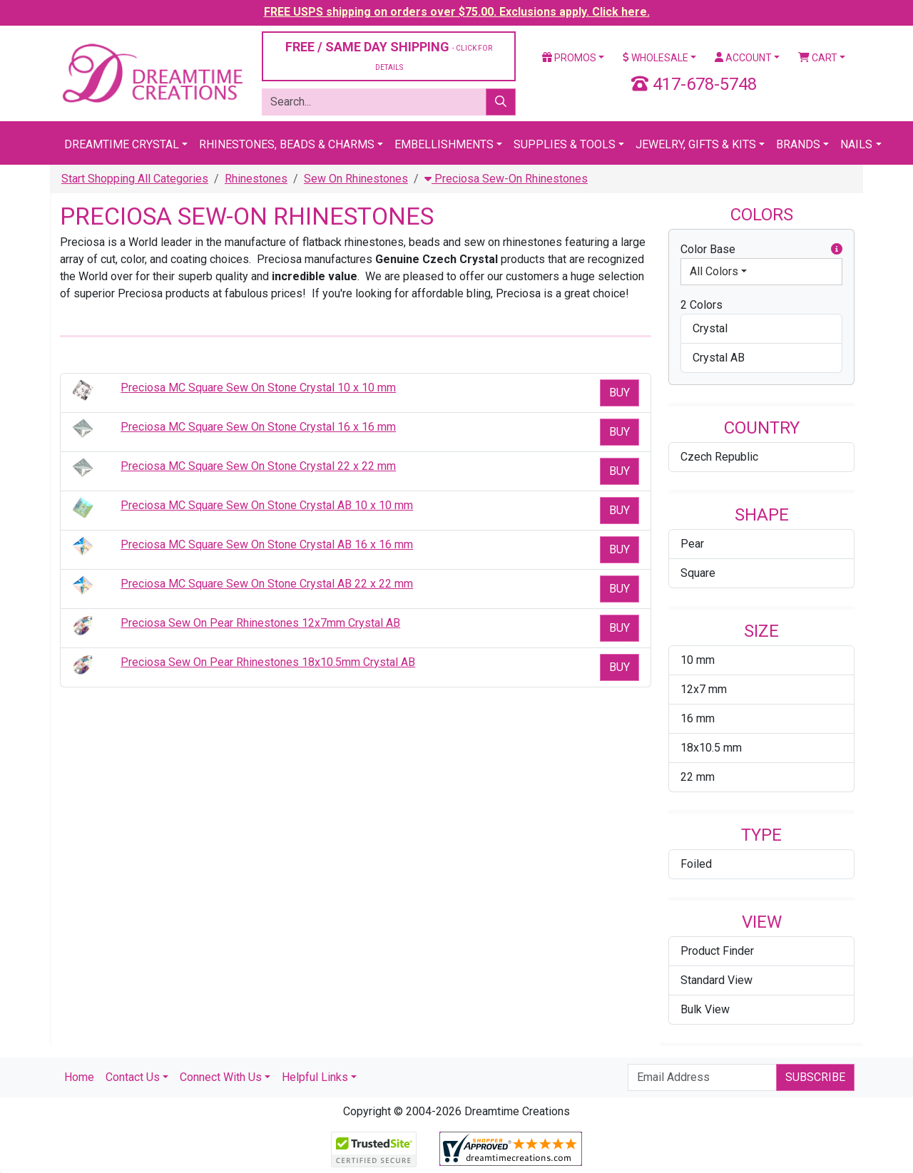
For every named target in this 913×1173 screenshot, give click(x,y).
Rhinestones (256, 178)
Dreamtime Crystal (121, 144)
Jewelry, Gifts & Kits (696, 144)
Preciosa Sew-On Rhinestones (506, 178)
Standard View (716, 980)
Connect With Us (221, 1077)
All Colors (714, 271)
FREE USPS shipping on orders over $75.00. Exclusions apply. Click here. (457, 12)
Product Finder (717, 951)
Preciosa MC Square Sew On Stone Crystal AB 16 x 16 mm (267, 544)
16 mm (697, 718)
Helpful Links (315, 1077)
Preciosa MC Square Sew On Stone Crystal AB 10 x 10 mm (267, 505)
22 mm (697, 777)
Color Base (761, 249)
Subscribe (815, 1077)
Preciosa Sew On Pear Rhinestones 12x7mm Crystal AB (260, 623)
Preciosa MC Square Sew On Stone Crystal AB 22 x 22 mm (267, 583)
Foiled (696, 864)
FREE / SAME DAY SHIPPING (388, 55)
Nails (856, 144)
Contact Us (133, 1077)
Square (697, 573)
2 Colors (701, 305)
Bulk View (705, 1009)
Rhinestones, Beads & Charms (286, 144)
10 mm (697, 660)
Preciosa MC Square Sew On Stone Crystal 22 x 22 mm (258, 466)
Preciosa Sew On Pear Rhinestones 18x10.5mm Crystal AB (268, 662)
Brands (798, 144)
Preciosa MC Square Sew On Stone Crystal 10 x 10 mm (258, 387)
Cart (817, 57)
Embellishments (444, 144)
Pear (692, 543)
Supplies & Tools (565, 144)
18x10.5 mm (711, 747)
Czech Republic (719, 456)
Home (79, 1077)
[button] (836, 249)
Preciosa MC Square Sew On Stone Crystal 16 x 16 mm (258, 427)
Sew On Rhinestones (356, 178)
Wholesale (655, 57)
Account (743, 57)
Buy (619, 392)
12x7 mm (703, 689)
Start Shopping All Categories (134, 178)
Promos (569, 57)
